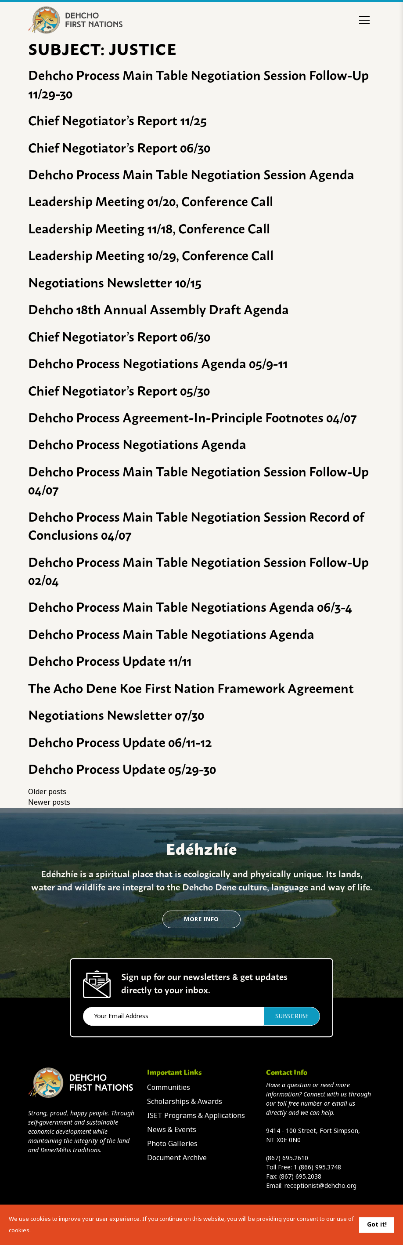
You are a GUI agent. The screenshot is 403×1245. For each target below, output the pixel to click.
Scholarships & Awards (184, 1101)
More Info (201, 919)
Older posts (47, 792)
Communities (168, 1087)
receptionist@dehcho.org (320, 1185)
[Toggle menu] (364, 20)
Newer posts (49, 802)
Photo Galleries (172, 1144)
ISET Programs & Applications (196, 1116)
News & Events (171, 1130)
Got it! (377, 1224)
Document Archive (177, 1158)
